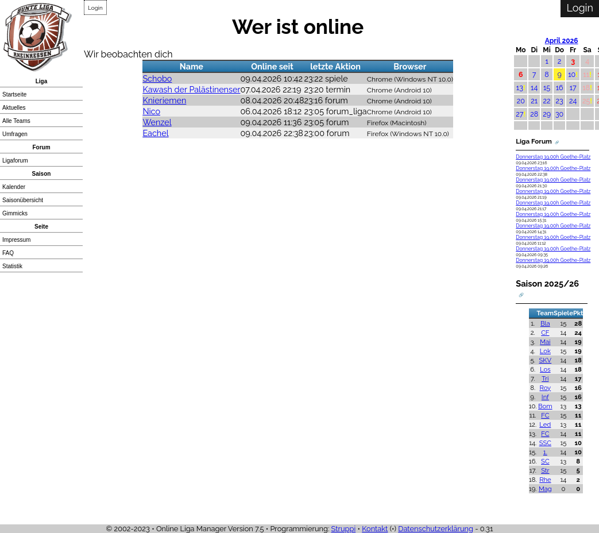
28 (534, 114)
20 (521, 100)
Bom (545, 406)
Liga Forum (534, 141)
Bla (545, 323)
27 (519, 114)
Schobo (157, 78)
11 (586, 74)
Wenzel (156, 122)
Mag (545, 489)
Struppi (343, 528)
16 (559, 87)
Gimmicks (15, 213)
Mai (545, 342)
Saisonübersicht (22, 200)
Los (545, 369)
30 (559, 114)
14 (534, 87)
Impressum (16, 240)
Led (545, 424)
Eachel (155, 133)
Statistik (12, 266)
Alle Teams (16, 121)
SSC (545, 443)
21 (534, 100)
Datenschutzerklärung (435, 528)
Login (95, 8)
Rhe (545, 480)
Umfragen (15, 134)
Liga (42, 81)
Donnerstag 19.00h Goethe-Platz (553, 157)
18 (586, 87)
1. (545, 452)
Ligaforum (15, 160)
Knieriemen (164, 100)
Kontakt (375, 528)
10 (571, 74)
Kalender (13, 187)
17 (573, 87)
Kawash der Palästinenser (191, 89)
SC (545, 461)
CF (545, 333)
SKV (545, 360)
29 (547, 114)
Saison (41, 174)
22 (547, 100)
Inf (545, 397)
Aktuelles (14, 108)
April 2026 (561, 41)
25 (586, 100)
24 (573, 100)
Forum (41, 147)
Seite (41, 226)
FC (545, 415)
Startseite (14, 94)
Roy (545, 388)
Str (545, 470)
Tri (545, 378)
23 (559, 100)
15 (546, 87)
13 (519, 87)
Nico (151, 111)
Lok (545, 351)
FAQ (8, 253)
